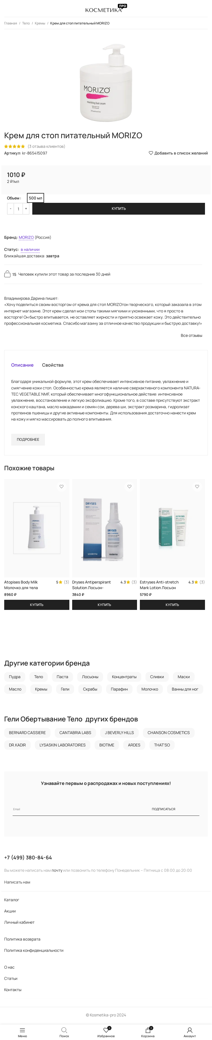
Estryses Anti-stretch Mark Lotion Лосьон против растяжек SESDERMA (159, 591)
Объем (13, 198)
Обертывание (43, 720)
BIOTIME (106, 746)
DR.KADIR (17, 746)
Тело (26, 23)
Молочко (150, 690)
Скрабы (90, 690)
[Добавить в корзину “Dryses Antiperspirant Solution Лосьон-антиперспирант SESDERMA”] (104, 606)
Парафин (119, 690)
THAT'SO (162, 746)
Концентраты (124, 678)
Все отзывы (191, 335)
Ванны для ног (185, 690)
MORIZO (26, 237)
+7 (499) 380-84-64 (28, 859)
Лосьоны (90, 678)
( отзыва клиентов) (46, 146)
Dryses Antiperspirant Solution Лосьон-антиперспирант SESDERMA (91, 591)
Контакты (12, 991)
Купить (119, 208)
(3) (66, 583)
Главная (11, 23)
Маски (184, 678)
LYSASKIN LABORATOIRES (63, 746)
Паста (62, 678)
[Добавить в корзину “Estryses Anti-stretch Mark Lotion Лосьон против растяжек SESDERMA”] (172, 606)
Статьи (10, 980)
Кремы (40, 23)
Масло (15, 690)
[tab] (22, 365)
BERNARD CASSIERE (27, 734)
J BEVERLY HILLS (119, 734)
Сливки (157, 678)
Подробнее (28, 439)
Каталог (11, 901)
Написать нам (17, 883)
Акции (10, 912)
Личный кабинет (19, 924)
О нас (9, 968)
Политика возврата (22, 940)
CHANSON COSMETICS (169, 734)
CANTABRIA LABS (75, 734)
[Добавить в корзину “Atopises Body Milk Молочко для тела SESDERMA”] (36, 606)
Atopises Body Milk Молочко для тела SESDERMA (21, 588)
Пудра (14, 678)
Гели (65, 690)
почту (57, 872)
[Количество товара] (18, 209)
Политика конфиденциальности (33, 952)
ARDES (134, 746)
